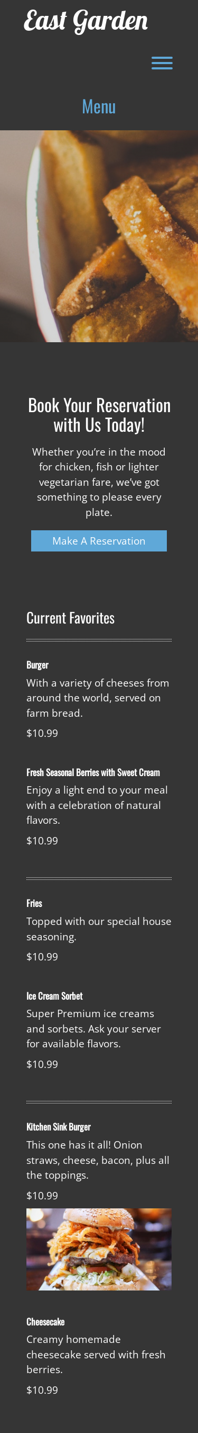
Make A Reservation (99, 541)
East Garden (86, 19)
